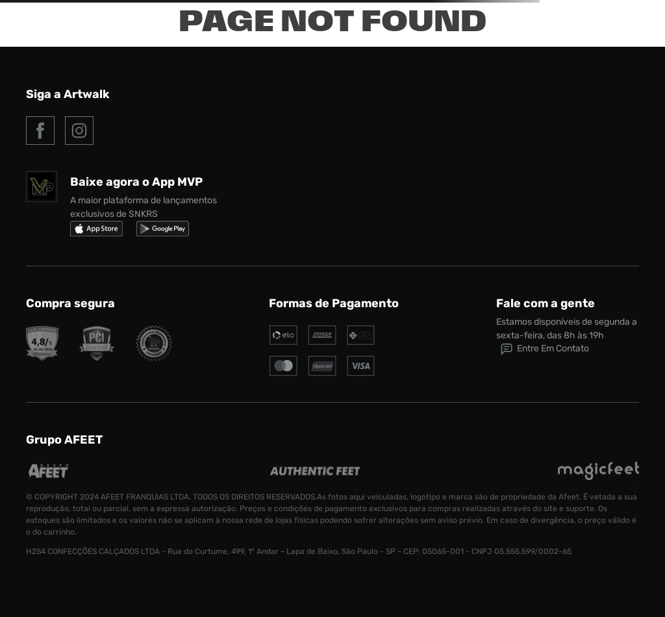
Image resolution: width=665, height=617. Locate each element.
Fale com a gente (545, 303)
